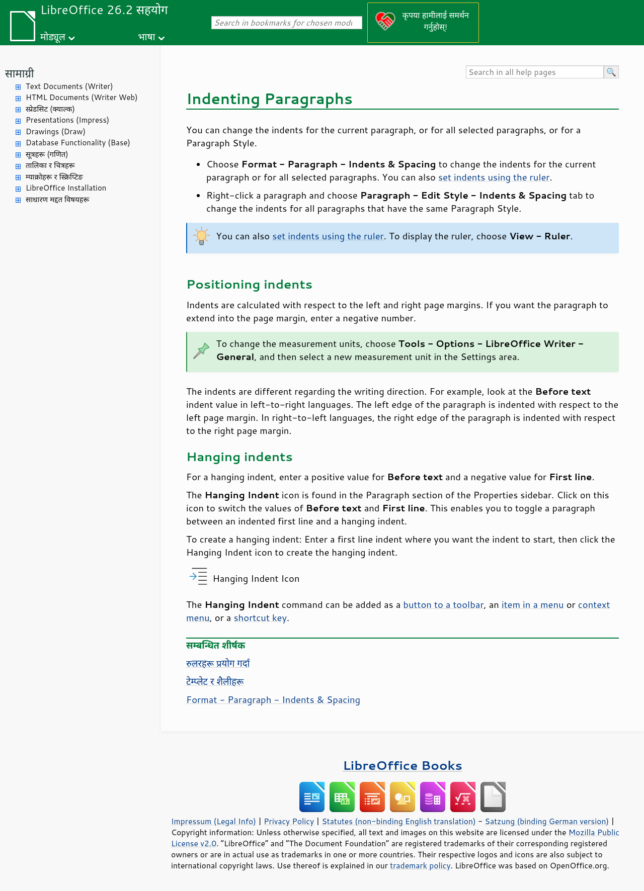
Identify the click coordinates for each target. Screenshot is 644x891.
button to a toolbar (443, 604)
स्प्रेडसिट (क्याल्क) (50, 109)
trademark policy (420, 865)
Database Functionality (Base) (78, 142)
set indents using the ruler (494, 177)
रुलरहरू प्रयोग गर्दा (218, 663)
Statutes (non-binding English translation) (398, 821)
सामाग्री (19, 73)
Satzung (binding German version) (547, 821)
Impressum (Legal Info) (213, 821)
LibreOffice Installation (66, 188)
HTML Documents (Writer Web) (82, 97)
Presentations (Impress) (67, 120)
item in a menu (533, 604)
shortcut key (259, 617)
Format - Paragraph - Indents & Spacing (273, 699)
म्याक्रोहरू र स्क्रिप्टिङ (54, 176)
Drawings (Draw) (56, 131)
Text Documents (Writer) (69, 86)
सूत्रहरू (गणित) (47, 154)
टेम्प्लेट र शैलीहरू (215, 681)
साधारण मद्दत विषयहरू (57, 199)
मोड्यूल (52, 36)
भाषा (146, 36)
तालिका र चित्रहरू (50, 165)
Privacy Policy (289, 821)
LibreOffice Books (402, 765)
